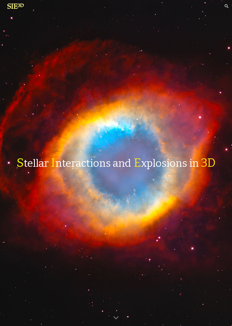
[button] (226, 6)
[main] (116, 163)
